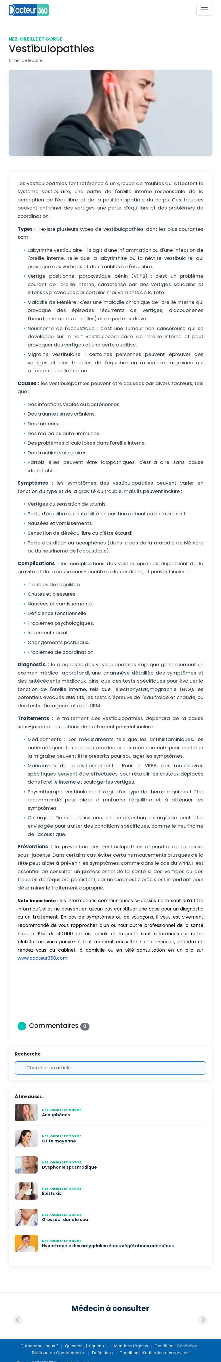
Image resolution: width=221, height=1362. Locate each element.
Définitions (102, 1353)
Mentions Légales (131, 1346)
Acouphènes (56, 1115)
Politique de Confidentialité (58, 1353)
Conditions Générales (176, 1346)
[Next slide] (203, 1320)
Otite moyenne (59, 1141)
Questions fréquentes (86, 1346)
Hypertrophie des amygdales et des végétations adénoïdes (108, 1246)
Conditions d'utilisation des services (154, 1353)
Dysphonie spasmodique (69, 1167)
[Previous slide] (17, 1320)
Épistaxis (51, 1193)
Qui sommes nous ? (39, 1346)
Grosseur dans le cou (66, 1219)
